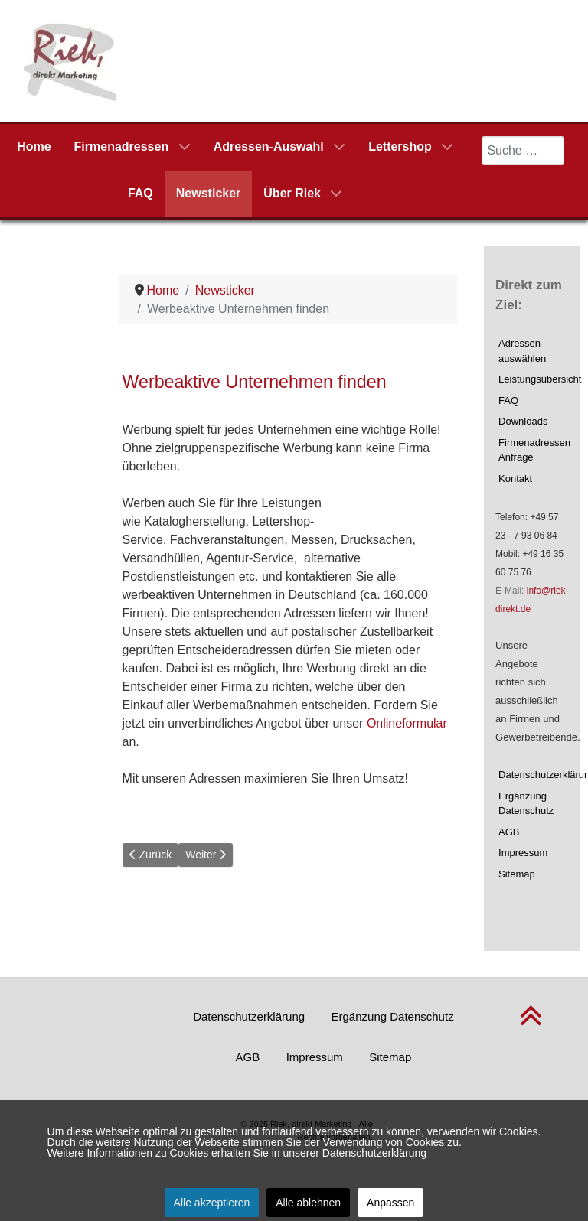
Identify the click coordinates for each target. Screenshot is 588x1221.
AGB (508, 832)
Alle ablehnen (308, 1203)
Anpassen (390, 1203)
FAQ (508, 400)
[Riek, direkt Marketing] (71, 60)
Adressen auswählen (522, 350)
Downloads (522, 421)
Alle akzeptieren (212, 1203)
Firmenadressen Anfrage (533, 450)
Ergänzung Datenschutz (526, 803)
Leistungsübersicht (533, 379)
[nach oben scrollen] (531, 1024)
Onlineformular (407, 723)
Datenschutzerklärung (533, 774)
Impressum (522, 852)
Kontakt (515, 478)
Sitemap (516, 874)
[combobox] (523, 150)
